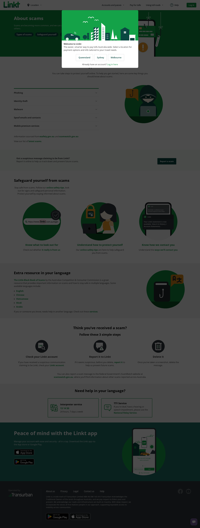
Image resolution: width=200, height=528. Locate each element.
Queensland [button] (84, 57)
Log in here (112, 64)
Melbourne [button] (116, 57)
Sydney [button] (100, 57)
